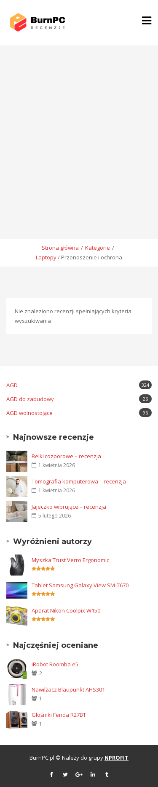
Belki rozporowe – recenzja (66, 456)
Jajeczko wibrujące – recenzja (69, 506)
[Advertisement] (79, 128)
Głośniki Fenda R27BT (59, 714)
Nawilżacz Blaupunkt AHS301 (68, 689)
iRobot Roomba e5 (55, 664)
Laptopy (46, 257)
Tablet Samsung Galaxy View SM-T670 (80, 585)
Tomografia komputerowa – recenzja (79, 481)
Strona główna (60, 247)
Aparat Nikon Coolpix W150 (66, 610)
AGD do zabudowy (79, 398)
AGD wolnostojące (79, 412)
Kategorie (97, 247)
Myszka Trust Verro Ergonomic (70, 560)
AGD (79, 384)
